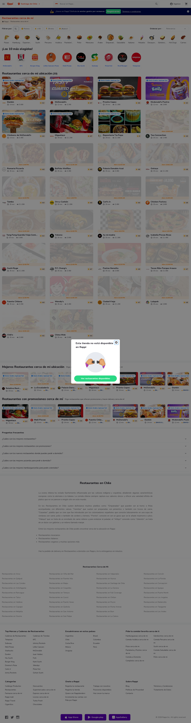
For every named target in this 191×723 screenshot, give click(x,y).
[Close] (116, 342)
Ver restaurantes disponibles (95, 378)
